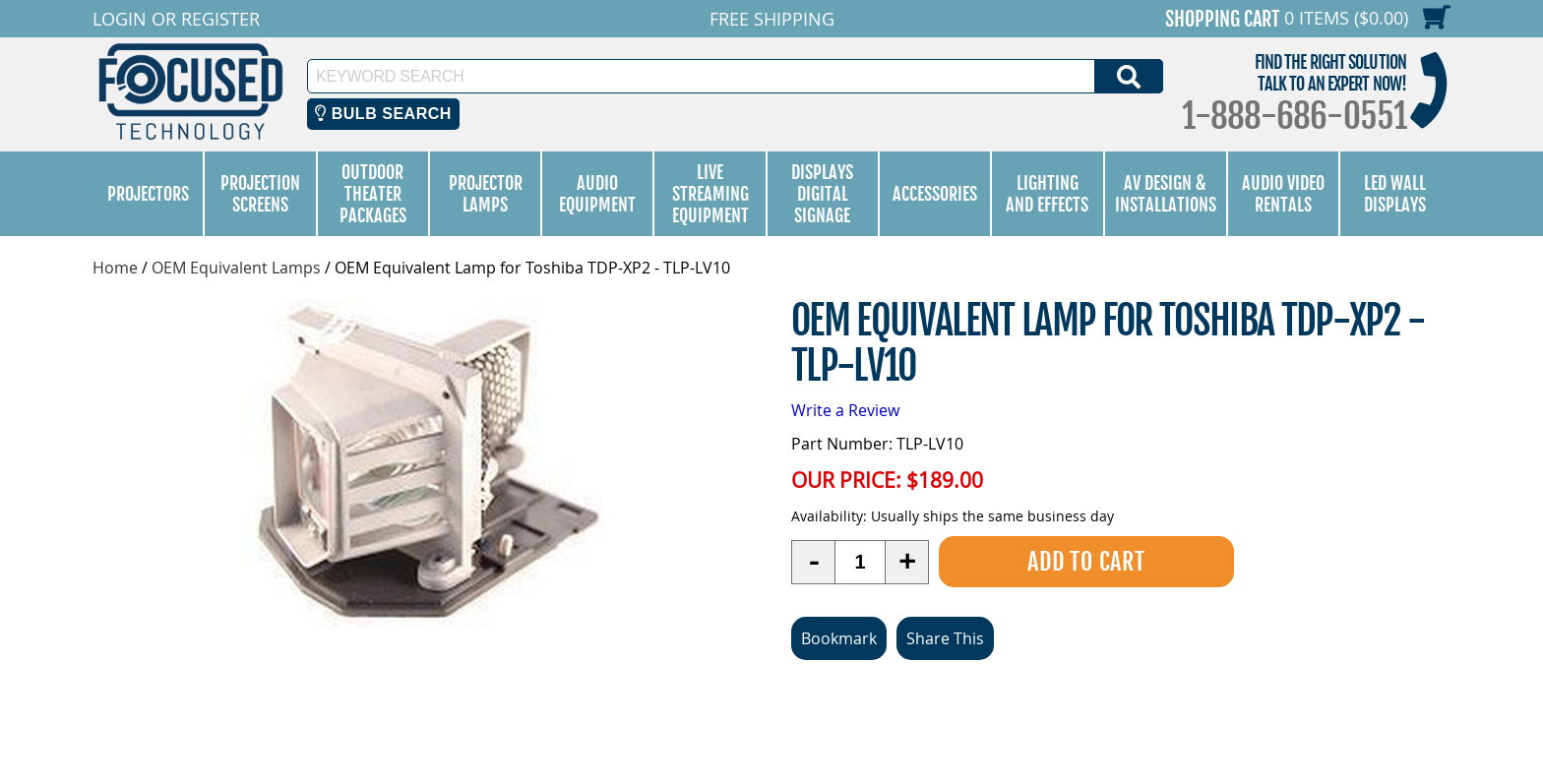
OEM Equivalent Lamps (236, 267)
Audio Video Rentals (1283, 193)
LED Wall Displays (1395, 193)
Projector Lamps (486, 193)
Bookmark (839, 638)
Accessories (935, 194)
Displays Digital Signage (822, 193)
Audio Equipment (597, 193)
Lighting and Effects (1047, 193)
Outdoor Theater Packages (372, 193)
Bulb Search (383, 113)
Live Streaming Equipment (710, 193)
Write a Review (845, 410)
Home (115, 267)
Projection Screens (260, 193)
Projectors (148, 194)
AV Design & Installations (1165, 193)
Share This (945, 638)
